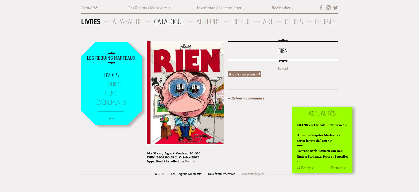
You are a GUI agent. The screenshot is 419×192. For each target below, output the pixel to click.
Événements (111, 102)
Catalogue (169, 21)
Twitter (335, 7)
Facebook (321, 7)
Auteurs (208, 21)
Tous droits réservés (221, 174)
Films (111, 93)
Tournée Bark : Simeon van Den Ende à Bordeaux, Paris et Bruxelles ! (322, 156)
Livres (91, 21)
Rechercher (280, 7)
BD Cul (241, 21)
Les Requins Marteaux (147, 7)
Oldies (294, 21)
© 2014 (159, 174)
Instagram (328, 7)
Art (268, 21)
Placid (283, 68)
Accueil (111, 58)
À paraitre (127, 21)
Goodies (111, 84)
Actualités (90, 7)
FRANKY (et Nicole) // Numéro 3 (320, 125)
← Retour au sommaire (246, 98)
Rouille (190, 161)
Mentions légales (253, 174)
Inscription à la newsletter (219, 7)
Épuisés (326, 21)
